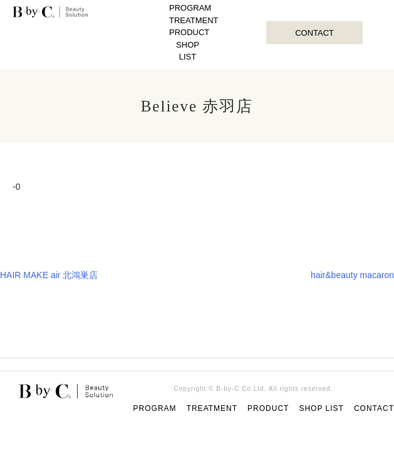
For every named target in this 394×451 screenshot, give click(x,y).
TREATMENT (193, 20)
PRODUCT (189, 32)
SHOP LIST (187, 51)
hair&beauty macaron (352, 275)
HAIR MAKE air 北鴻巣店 (49, 275)
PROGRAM (190, 8)
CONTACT (314, 32)
